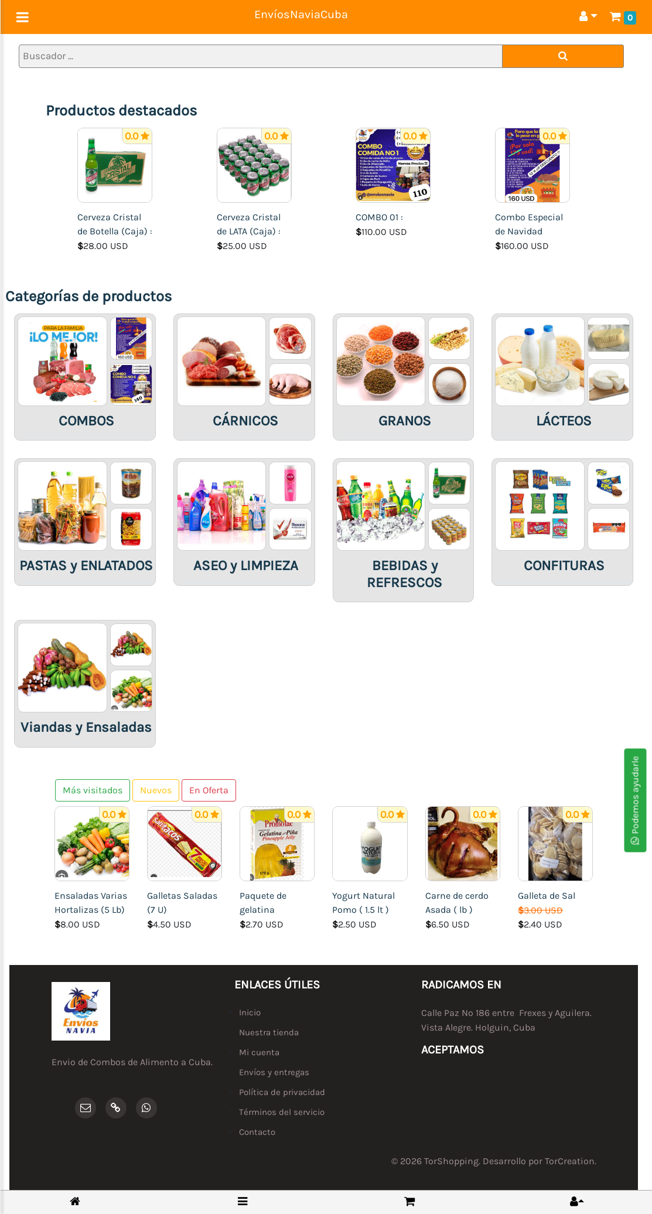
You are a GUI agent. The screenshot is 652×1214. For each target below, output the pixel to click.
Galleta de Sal (546, 895)
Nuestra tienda (269, 1032)
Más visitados (92, 790)
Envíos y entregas (274, 1072)
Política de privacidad (282, 1092)
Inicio (250, 1012)
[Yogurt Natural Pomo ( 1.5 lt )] (370, 842)
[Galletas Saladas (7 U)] (184, 842)
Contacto (257, 1132)
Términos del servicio (282, 1112)
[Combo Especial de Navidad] (532, 164)
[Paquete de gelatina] (277, 842)
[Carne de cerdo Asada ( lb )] (463, 842)
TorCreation (570, 1161)
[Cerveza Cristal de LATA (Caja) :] (254, 164)
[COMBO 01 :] (393, 164)
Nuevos (156, 790)
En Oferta (208, 790)
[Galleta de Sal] (555, 842)
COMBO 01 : (379, 217)
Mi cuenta (259, 1052)
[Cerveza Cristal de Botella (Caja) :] (115, 164)
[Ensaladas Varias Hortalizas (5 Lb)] (92, 842)
